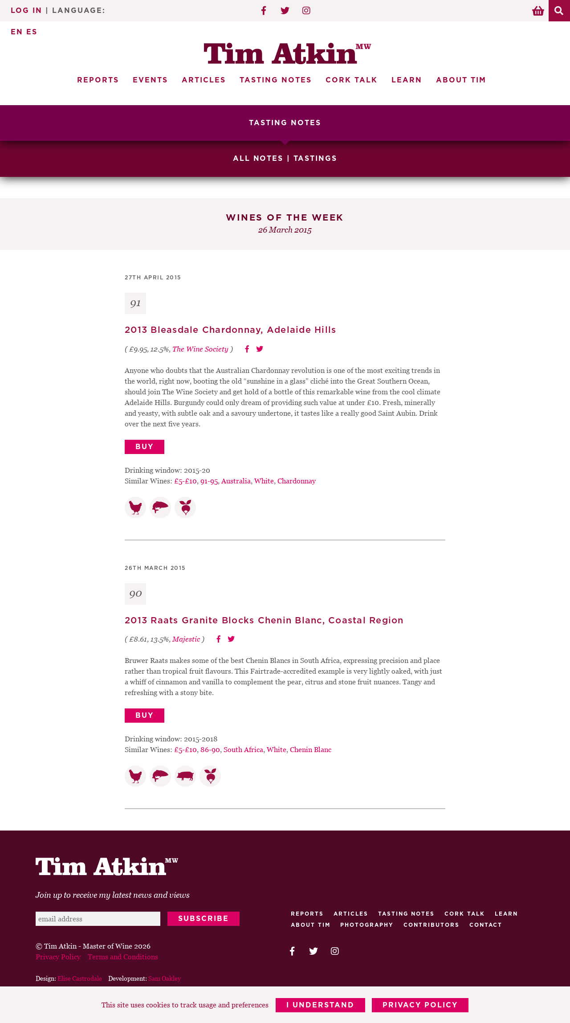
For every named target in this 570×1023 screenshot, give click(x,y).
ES (31, 32)
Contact (485, 924)
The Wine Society (200, 348)
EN (17, 32)
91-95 (209, 480)
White (264, 480)
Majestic (186, 638)
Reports (98, 80)
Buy (144, 446)
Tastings (315, 158)
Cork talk (464, 913)
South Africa (243, 749)
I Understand (320, 1005)
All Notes (258, 158)
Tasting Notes (276, 80)
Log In (26, 10)
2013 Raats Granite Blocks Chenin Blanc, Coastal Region (264, 619)
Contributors (431, 924)
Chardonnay (296, 480)
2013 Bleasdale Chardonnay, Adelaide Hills (230, 329)
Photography (367, 924)
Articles (204, 80)
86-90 (210, 749)
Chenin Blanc (310, 749)
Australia (236, 480)
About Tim (461, 80)
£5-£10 (185, 480)
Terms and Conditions (123, 956)
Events (150, 80)
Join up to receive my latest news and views (113, 894)
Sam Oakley (164, 978)
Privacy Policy (420, 1005)
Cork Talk (352, 80)
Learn (406, 80)
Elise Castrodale (79, 978)
